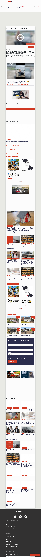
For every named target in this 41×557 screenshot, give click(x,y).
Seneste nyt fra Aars (10, 536)
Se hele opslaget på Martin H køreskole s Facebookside (17, 84)
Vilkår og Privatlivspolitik (11, 526)
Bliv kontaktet (12, 361)
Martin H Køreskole (10, 63)
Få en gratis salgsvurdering (11, 546)
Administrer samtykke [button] (10, 529)
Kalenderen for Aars (10, 539)
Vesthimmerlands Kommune (12, 544)
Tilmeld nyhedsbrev (35, 555)
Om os (7, 523)
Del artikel (30, 47)
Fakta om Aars (9, 541)
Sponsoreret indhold (10, 547)
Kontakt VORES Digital (10, 528)
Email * (9, 347)
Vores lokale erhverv (10, 538)
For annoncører (9, 524)
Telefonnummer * (11, 342)
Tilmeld (20, 108)
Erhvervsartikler (9, 543)
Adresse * (10, 352)
